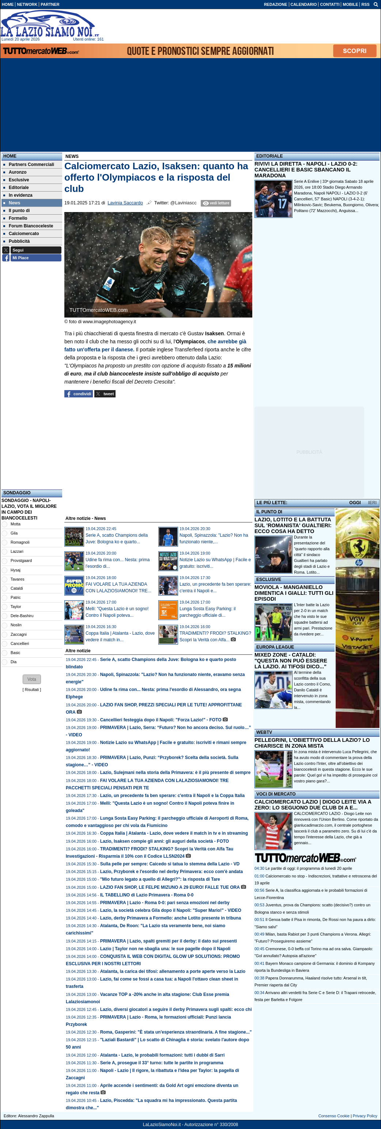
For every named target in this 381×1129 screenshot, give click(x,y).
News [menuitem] (11, 202)
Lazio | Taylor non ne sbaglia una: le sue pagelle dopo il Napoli (165, 948)
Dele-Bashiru (22, 615)
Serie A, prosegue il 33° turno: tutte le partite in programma (161, 1062)
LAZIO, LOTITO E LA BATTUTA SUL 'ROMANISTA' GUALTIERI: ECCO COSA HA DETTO (293, 525)
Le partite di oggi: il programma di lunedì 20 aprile (308, 868)
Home (9, 156)
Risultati (32, 689)
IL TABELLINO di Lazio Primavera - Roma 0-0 (147, 895)
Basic (15, 652)
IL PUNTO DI (269, 511)
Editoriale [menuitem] (16, 187)
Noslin (16, 625)
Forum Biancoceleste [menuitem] (28, 226)
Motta (15, 524)
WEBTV (264, 732)
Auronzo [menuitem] (15, 172)
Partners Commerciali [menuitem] (28, 164)
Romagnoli (20, 542)
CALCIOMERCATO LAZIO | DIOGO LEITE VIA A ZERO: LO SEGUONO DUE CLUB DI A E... (312, 805)
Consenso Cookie (334, 1116)
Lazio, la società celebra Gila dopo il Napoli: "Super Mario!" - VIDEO (170, 910)
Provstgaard (21, 560)
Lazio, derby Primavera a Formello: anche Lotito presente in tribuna (170, 918)
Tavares (17, 579)
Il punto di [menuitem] (16, 210)
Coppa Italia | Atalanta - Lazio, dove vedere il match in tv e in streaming (174, 833)
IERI (372, 502)
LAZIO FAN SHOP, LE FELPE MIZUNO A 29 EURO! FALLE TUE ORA (170, 887)
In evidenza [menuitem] (18, 195)
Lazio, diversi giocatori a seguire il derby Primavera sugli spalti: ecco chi (176, 1009)
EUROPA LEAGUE (275, 647)
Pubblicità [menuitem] (16, 241)
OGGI (355, 502)
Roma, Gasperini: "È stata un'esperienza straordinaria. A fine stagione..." (176, 1032)
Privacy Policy (365, 1116)
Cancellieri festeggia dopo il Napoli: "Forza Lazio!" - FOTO (161, 719)
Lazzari (17, 551)
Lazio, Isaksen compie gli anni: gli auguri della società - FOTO (164, 841)
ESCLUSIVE (268, 579)
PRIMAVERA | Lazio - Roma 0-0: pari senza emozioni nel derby (165, 902)
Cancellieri (20, 643)
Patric (16, 597)
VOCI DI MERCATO (276, 794)
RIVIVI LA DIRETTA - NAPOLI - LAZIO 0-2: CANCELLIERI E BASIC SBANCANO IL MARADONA (306, 169)
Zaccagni (19, 634)
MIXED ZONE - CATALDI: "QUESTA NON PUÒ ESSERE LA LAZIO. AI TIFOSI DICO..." (290, 660)
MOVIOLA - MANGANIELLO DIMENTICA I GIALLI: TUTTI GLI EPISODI (293, 593)
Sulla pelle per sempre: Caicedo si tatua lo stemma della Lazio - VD (169, 863)
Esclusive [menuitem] (16, 179)
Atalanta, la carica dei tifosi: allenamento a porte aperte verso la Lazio (172, 971)
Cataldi (17, 588)
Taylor (16, 606)
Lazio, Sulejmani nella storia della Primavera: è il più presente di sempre (175, 772)
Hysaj (15, 570)
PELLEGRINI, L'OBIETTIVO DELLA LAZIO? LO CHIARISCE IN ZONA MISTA (312, 743)
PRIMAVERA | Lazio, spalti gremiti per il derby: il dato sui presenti (168, 941)
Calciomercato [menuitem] (21, 233)
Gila (14, 533)
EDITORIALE (269, 156)
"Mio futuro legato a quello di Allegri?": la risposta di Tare (160, 879)
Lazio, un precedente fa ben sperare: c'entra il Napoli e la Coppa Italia (172, 795)
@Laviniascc (183, 202)
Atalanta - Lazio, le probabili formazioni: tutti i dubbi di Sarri (162, 1055)
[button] (32, 679)
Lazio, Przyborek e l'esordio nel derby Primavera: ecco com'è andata (171, 871)
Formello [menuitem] (15, 218)
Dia (13, 662)
